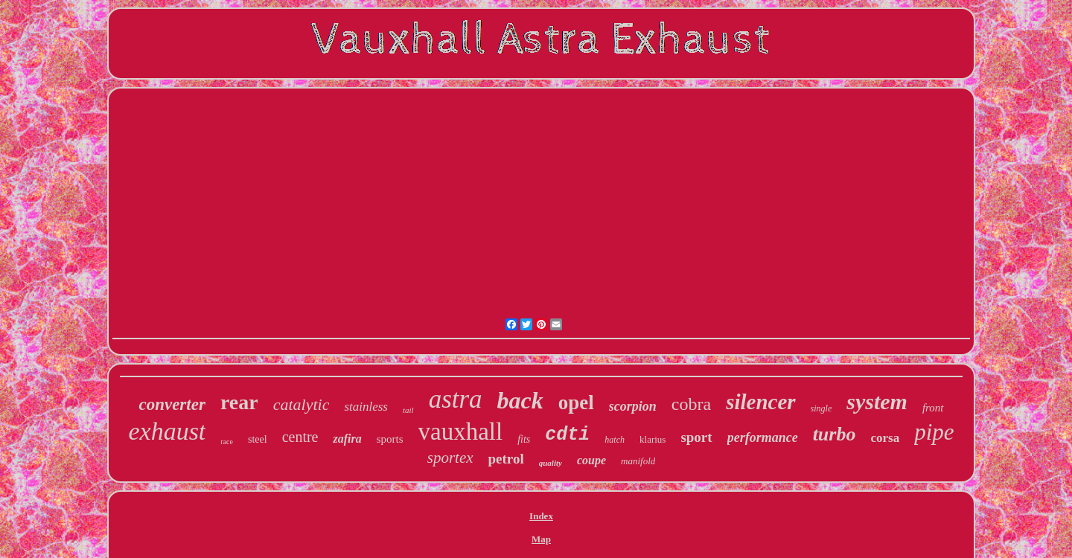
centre (300, 437)
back (520, 400)
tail (408, 409)
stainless (366, 407)
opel (576, 402)
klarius (652, 439)
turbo (834, 434)
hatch (614, 439)
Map (541, 539)
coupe (591, 460)
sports (390, 439)
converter (171, 404)
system (876, 401)
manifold (638, 460)
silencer (760, 402)
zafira (347, 438)
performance (762, 437)
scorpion (633, 406)
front (933, 408)
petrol (506, 458)
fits (523, 439)
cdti (567, 435)
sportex (450, 457)
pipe (934, 432)
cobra (691, 404)
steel (257, 439)
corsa (884, 438)
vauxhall (460, 431)
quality (550, 462)
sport (696, 437)
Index (541, 516)
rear (239, 402)
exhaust (166, 431)
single (821, 408)
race (226, 441)
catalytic (301, 404)
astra (455, 399)
